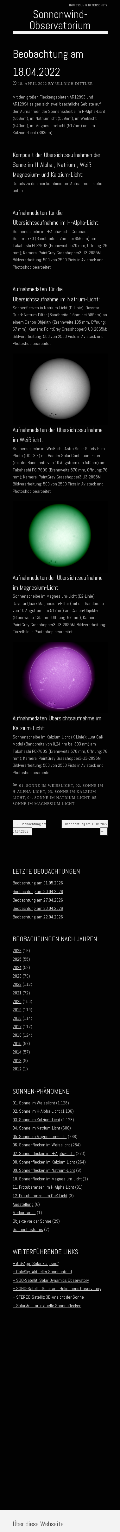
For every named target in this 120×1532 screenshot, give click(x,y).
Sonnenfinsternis (28, 1229)
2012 (17, 1069)
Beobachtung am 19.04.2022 (86, 827)
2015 (17, 1043)
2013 (17, 1060)
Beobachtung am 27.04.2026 (38, 900)
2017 (17, 1026)
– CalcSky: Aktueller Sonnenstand (42, 1271)
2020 (17, 1001)
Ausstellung (23, 1204)
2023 (17, 976)
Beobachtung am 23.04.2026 (38, 908)
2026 (17, 950)
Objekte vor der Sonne (32, 1221)
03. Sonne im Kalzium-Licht (36, 1120)
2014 (17, 1052)
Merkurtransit (24, 1212)
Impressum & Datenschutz (88, 5)
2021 (17, 993)
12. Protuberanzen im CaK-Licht (40, 1196)
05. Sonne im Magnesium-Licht (40, 1136)
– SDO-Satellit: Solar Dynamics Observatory (51, 1280)
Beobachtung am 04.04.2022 (29, 827)
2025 (17, 959)
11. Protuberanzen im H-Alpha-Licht (43, 1187)
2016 (17, 1035)
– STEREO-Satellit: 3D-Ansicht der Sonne (48, 1297)
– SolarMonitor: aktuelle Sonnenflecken (47, 1306)
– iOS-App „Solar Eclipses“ (36, 1263)
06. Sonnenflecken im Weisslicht (41, 1145)
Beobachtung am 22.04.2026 (38, 917)
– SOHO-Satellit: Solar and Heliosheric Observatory (57, 1288)
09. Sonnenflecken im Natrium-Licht (44, 1170)
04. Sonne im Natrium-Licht (59, 797)
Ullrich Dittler (74, 83)
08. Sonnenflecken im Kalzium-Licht (44, 1162)
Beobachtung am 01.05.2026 (38, 883)
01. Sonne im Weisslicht (46, 785)
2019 (17, 1010)
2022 (17, 984)
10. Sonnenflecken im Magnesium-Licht (47, 1179)
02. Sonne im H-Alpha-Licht (36, 1111)
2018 (17, 1018)
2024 (17, 967)
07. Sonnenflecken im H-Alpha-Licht (44, 1153)
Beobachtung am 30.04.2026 (38, 891)
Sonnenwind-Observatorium (60, 19)
